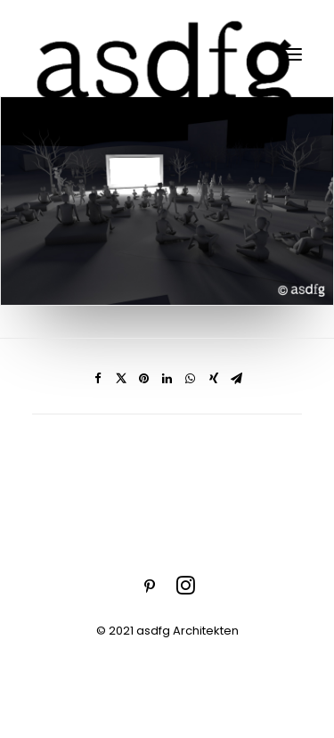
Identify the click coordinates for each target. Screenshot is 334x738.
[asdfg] (167, 54)
